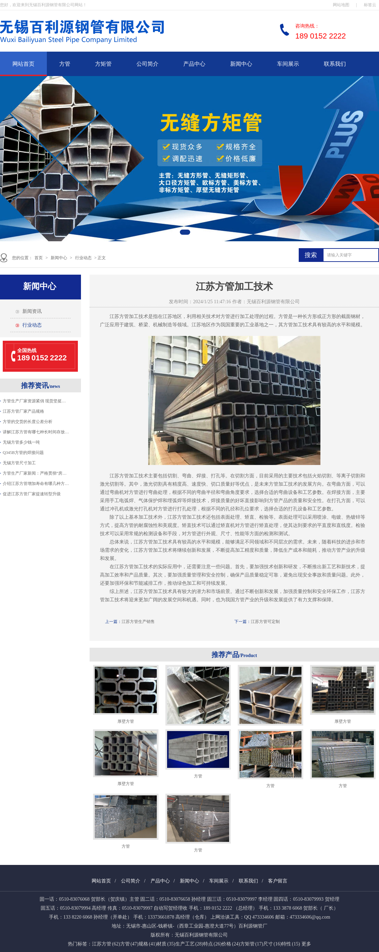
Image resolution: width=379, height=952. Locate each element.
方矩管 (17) (251, 943)
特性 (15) (290, 943)
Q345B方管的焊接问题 (23, 452)
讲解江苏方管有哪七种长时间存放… (36, 432)
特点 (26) (212, 943)
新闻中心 (241, 64)
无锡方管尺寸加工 (19, 463)
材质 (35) (166, 943)
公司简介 (147, 64)
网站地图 (341, 4)
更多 (306, 943)
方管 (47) (129, 943)
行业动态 (83, 257)
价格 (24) (231, 943)
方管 (64, 64)
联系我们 (335, 64)
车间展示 (288, 64)
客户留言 (277, 881)
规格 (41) (148, 943)
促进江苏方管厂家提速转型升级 (32, 493)
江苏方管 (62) (106, 943)
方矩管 (103, 64)
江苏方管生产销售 (138, 621)
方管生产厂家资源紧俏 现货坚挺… (34, 401)
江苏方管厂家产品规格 (23, 411)
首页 (38, 257)
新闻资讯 (32, 311)
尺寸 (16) (272, 943)
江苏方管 (119, 316)
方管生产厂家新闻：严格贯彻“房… (34, 473)
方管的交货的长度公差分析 (27, 421)
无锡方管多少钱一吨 (21, 442)
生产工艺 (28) (189, 943)
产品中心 (194, 64)
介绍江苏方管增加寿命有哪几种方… (36, 483)
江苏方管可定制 (265, 621)
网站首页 (23, 64)
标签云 (370, 4)
